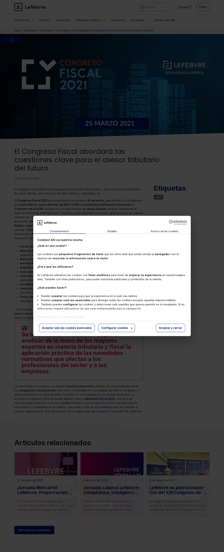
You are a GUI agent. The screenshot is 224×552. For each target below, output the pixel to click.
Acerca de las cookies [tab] (164, 231)
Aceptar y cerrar (170, 328)
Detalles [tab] (112, 231)
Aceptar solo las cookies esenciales (67, 328)
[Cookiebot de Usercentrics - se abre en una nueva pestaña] (171, 222)
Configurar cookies (116, 328)
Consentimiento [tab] (59, 231)
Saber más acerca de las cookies (60, 317)
